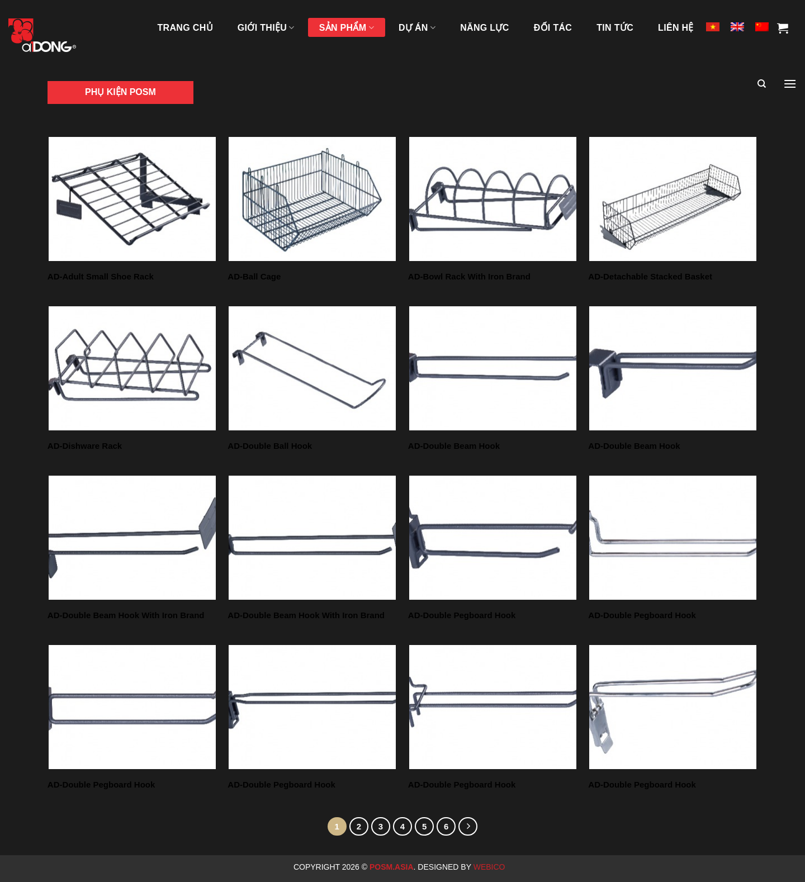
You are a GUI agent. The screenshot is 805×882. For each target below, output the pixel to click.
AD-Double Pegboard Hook (462, 615)
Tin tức (614, 27)
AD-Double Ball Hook (270, 446)
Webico (490, 866)
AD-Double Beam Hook (454, 446)
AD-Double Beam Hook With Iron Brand (126, 615)
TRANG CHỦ (185, 27)
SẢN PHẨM (346, 27)
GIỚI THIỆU (266, 27)
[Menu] (790, 84)
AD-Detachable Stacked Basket (650, 276)
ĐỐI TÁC (553, 27)
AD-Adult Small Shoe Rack (101, 276)
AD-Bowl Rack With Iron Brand (469, 276)
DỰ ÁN (417, 27)
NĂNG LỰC (484, 27)
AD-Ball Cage (254, 276)
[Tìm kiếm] (761, 84)
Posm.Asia (392, 866)
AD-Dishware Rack (85, 446)
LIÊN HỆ (676, 27)
